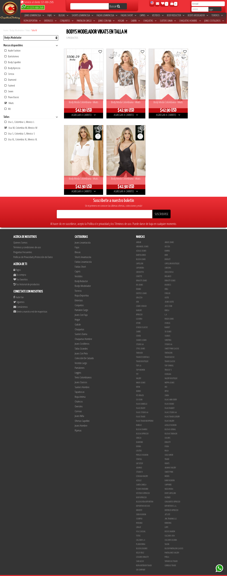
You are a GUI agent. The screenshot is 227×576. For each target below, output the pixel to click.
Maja (167, 445)
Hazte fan (18, 292)
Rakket (167, 322)
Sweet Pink (169, 467)
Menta (167, 471)
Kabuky (139, 305)
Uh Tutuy (139, 458)
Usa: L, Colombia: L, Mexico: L (19, 122)
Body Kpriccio (12, 68)
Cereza (9, 74)
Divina (138, 441)
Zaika (167, 390)
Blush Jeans (141, 254)
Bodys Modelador (198, 15)
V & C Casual (141, 526)
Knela (167, 305)
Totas (138, 530)
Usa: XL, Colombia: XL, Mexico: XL (20, 139)
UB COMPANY (140, 564)
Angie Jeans (169, 237)
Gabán (135, 20)
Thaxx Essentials (142, 352)
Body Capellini (12, 62)
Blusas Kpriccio (142, 428)
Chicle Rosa (169, 267)
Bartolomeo (11, 56)
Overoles (79, 401)
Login (211, 9)
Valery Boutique (171, 373)
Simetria (168, 335)
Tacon (167, 539)
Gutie (167, 292)
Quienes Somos (20, 237)
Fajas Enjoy (140, 403)
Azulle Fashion (12, 50)
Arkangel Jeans (142, 241)
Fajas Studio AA (171, 407)
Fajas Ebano (169, 399)
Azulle (138, 475)
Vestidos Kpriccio (143, 488)
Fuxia (167, 441)
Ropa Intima (80, 391)
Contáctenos (20, 301)
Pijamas (78, 425)
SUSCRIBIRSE (161, 208)
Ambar (138, 237)
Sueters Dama (168, 20)
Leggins (78, 367)
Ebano (138, 284)
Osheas (167, 318)
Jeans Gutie (169, 296)
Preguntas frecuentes (22, 247)
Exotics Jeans (141, 288)
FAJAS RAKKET (170, 403)
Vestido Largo (81, 357)
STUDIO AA (168, 339)
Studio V (139, 467)
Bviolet (167, 254)
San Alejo (140, 556)
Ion (137, 296)
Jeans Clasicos (81, 377)
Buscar (114, 6)
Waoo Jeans (140, 377)
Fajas (51, 15)
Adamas (139, 462)
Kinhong (168, 518)
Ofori (138, 318)
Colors (167, 433)
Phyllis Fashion (142, 450)
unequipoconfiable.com (135, 572)
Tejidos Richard (142, 484)
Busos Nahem (170, 526)
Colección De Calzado (84, 353)
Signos (167, 331)
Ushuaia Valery (142, 471)
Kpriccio (139, 309)
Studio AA (140, 339)
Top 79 (138, 360)
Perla (167, 552)
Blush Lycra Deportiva (144, 496)
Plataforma (140, 539)
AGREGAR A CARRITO (82, 112)
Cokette (139, 271)
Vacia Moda (169, 484)
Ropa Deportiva (32, 20)
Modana (139, 518)
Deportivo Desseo (143, 501)
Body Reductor (175, 15)
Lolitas (139, 445)
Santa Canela (141, 479)
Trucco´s (168, 365)
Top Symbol (169, 360)
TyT (137, 369)
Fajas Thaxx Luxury (172, 411)
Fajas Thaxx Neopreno (144, 416)
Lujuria (139, 313)
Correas (78, 406)
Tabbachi (139, 348)
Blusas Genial (170, 424)
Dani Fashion (170, 475)
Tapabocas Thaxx (171, 556)
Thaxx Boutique (142, 356)
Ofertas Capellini (82, 415)
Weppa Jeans (169, 377)
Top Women (140, 365)
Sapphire (168, 479)
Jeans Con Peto (81, 348)
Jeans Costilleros (214, 20)
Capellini (139, 258)
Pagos (17, 264)
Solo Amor (169, 450)
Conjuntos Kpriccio (172, 496)
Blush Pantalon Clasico (174, 543)
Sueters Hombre (82, 382)
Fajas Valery (169, 416)
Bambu (167, 245)
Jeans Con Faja (106, 20)
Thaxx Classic (170, 356)
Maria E (139, 420)
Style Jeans (140, 343)
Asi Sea (167, 241)
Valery (138, 373)
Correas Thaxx (170, 560)
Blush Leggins (141, 543)
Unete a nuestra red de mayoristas (30, 306)
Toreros (217, 15)
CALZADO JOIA (170, 530)
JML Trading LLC (171, 513)
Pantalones (79, 362)
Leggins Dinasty (142, 552)
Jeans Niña (79, 410)
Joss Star (168, 301)
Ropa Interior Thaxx (144, 560)
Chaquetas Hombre (190, 20)
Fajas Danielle (141, 399)
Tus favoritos (20, 274)
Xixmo (138, 386)
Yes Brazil (140, 390)
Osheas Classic (142, 322)
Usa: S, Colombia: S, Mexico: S (19, 133)
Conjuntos (66, 20)
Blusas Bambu (141, 424)
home (5, 30)
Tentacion (168, 348)
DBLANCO (168, 271)
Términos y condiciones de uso (27, 242)
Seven (8, 91)
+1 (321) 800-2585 (32, 7)
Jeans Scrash (141, 301)
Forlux (167, 288)
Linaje (138, 522)
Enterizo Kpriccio (171, 505)
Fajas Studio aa (142, 407)
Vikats (28, 30)
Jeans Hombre (81, 420)
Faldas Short (128, 15)
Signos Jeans (141, 335)
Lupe (166, 522)
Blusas (63, 15)
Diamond (10, 79)
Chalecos (79, 396)
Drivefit (139, 505)
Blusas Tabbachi (171, 428)
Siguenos (18, 296)
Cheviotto (140, 267)
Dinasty (168, 437)
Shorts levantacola (82, 15)
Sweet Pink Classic (172, 343)
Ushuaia (168, 369)
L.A (166, 309)
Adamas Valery (170, 462)
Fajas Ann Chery (171, 394)
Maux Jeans (169, 313)
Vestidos (157, 15)
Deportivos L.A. (171, 501)
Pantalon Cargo (86, 20)
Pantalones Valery (172, 547)
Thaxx (167, 454)
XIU (7, 109)
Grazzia (139, 292)
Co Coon (139, 394)
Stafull (139, 454)
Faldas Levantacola (107, 15)
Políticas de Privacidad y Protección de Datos (33, 251)
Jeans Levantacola (34, 15)
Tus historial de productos (26, 279)
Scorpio (139, 513)
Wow (138, 382)
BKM (166, 250)
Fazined (9, 85)
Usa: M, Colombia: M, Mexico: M (20, 127)
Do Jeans (139, 279)
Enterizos (50, 20)
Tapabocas (79, 386)
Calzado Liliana (171, 535)
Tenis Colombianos (83, 372)
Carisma (168, 262)
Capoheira (140, 262)
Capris (144, 15)
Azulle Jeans (141, 245)
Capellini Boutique (172, 258)
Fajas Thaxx (140, 411)
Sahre (138, 326)
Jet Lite (167, 509)
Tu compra (19, 269)
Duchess (168, 279)
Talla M (34, 30)
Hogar (122, 20)
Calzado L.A (140, 535)
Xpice (167, 386)
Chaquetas (149, 20)
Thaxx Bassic (11, 97)
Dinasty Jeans (141, 275)
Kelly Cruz (140, 547)
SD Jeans (168, 326)
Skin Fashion (141, 509)
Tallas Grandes (81, 343)
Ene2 (166, 284)
